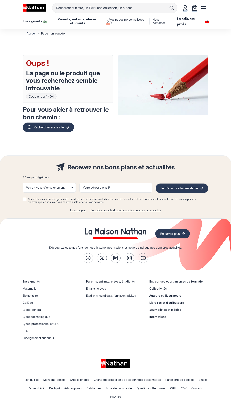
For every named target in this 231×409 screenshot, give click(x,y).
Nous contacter (159, 21)
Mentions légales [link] (54, 379)
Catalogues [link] (94, 388)
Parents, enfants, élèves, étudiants (110, 281)
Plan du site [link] (31, 379)
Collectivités (158, 288)
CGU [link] (173, 388)
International (158, 316)
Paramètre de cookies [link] (179, 379)
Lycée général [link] (32, 309)
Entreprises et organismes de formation (177, 281)
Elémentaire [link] (30, 295)
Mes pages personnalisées (126, 21)
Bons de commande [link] (119, 388)
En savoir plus (78, 210)
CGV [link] (184, 388)
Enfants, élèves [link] (96, 288)
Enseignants (31, 281)
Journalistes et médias (165, 309)
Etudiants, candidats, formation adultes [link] (111, 295)
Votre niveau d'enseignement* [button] (46, 187)
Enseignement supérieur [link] (38, 338)
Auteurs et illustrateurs (165, 295)
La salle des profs (192, 21)
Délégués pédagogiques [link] (65, 388)
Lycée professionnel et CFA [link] (40, 323)
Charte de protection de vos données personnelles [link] (127, 379)
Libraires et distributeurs (166, 302)
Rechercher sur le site (49, 127)
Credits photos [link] (79, 379)
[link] (88, 258)
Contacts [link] (197, 388)
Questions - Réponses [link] (151, 388)
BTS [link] (25, 331)
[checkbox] (24, 199)
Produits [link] (115, 397)
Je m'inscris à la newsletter (179, 188)
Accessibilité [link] (36, 388)
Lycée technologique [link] (36, 316)
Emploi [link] (203, 379)
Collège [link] (28, 302)
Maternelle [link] (30, 288)
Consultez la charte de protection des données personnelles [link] (125, 210)
